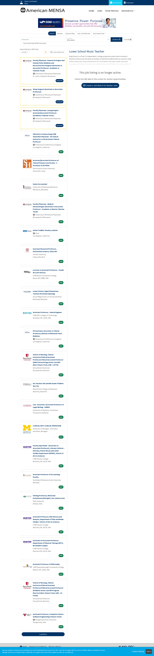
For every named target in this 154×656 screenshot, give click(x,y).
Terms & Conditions (38, 646)
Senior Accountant (40, 184)
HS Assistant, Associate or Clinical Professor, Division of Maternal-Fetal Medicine (47, 333)
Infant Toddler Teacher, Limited (45, 230)
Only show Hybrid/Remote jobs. (34, 43)
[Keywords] (43, 39)
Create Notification (57, 52)
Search (52, 33)
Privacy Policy (55, 646)
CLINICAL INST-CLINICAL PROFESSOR (47, 426)
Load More (43, 634)
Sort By (24, 52)
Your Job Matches (84, 33)
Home (91, 11)
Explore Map (70, 33)
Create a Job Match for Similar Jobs (100, 85)
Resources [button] (127, 11)
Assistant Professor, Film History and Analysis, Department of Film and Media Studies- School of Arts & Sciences (48, 519)
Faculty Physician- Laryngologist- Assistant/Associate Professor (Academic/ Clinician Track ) (46, 113)
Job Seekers (115, 2)
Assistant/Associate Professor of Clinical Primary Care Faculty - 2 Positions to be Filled (46, 163)
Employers (129, 2)
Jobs (99, 11)
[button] (127, 39)
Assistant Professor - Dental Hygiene (47, 312)
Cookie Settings (138, 651)
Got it (149, 651)
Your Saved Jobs (98, 33)
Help (23, 646)
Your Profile (112, 11)
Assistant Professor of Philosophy (46, 564)
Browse (60, 33)
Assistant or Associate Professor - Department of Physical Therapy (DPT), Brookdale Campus (48, 543)
